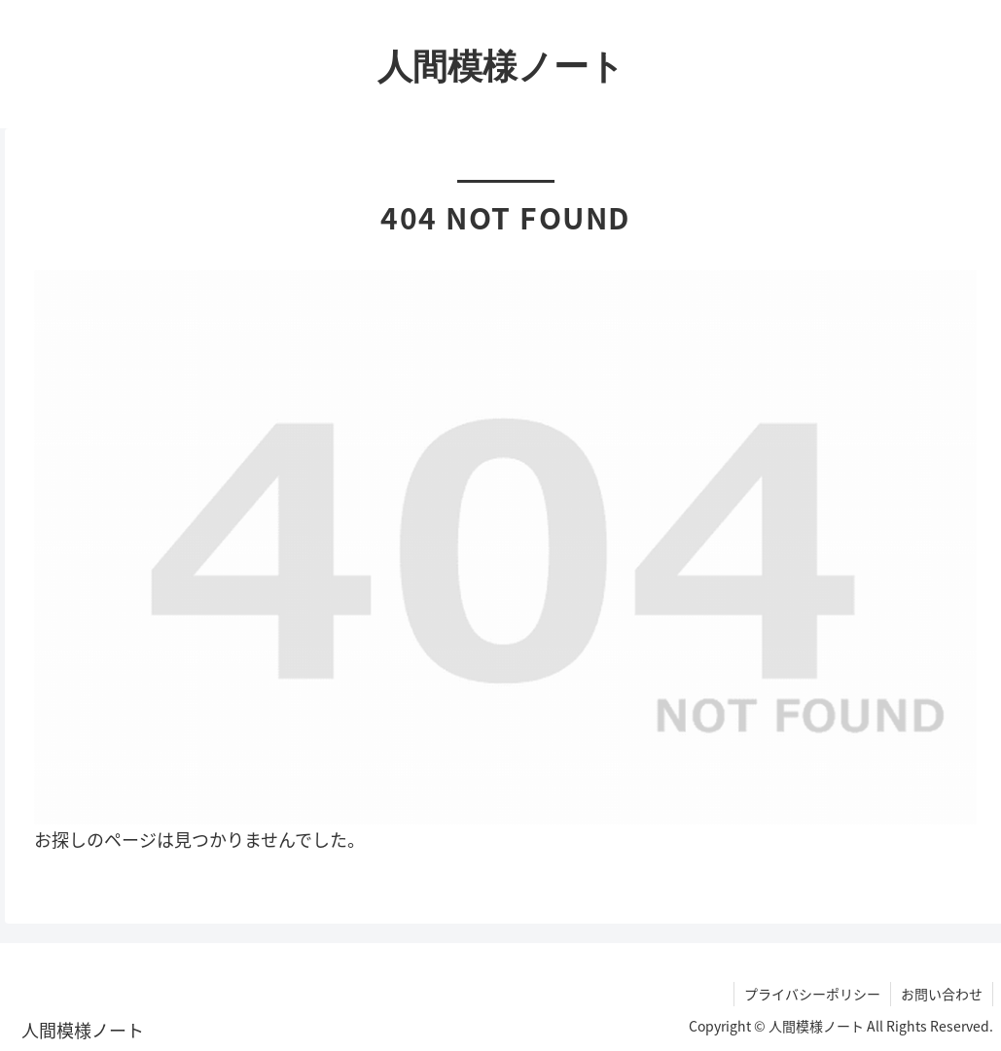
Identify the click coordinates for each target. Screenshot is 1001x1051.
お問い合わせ (942, 993)
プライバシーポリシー (812, 993)
